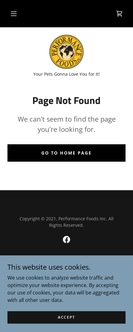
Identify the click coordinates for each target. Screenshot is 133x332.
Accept (66, 317)
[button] (13, 13)
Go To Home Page (66, 153)
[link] (119, 13)
